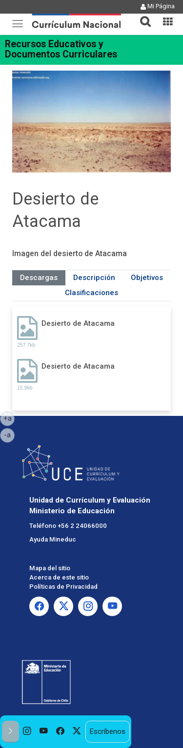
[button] (141, 15)
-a (9, 434)
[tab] (141, 16)
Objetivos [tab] (147, 277)
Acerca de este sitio (59, 577)
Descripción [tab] (94, 277)
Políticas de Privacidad (63, 586)
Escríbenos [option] (107, 731)
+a (9, 418)
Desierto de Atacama (78, 323)
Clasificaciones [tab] (91, 292)
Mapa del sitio (49, 568)
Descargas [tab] (39, 277)
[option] (27, 732)
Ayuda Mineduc (52, 539)
